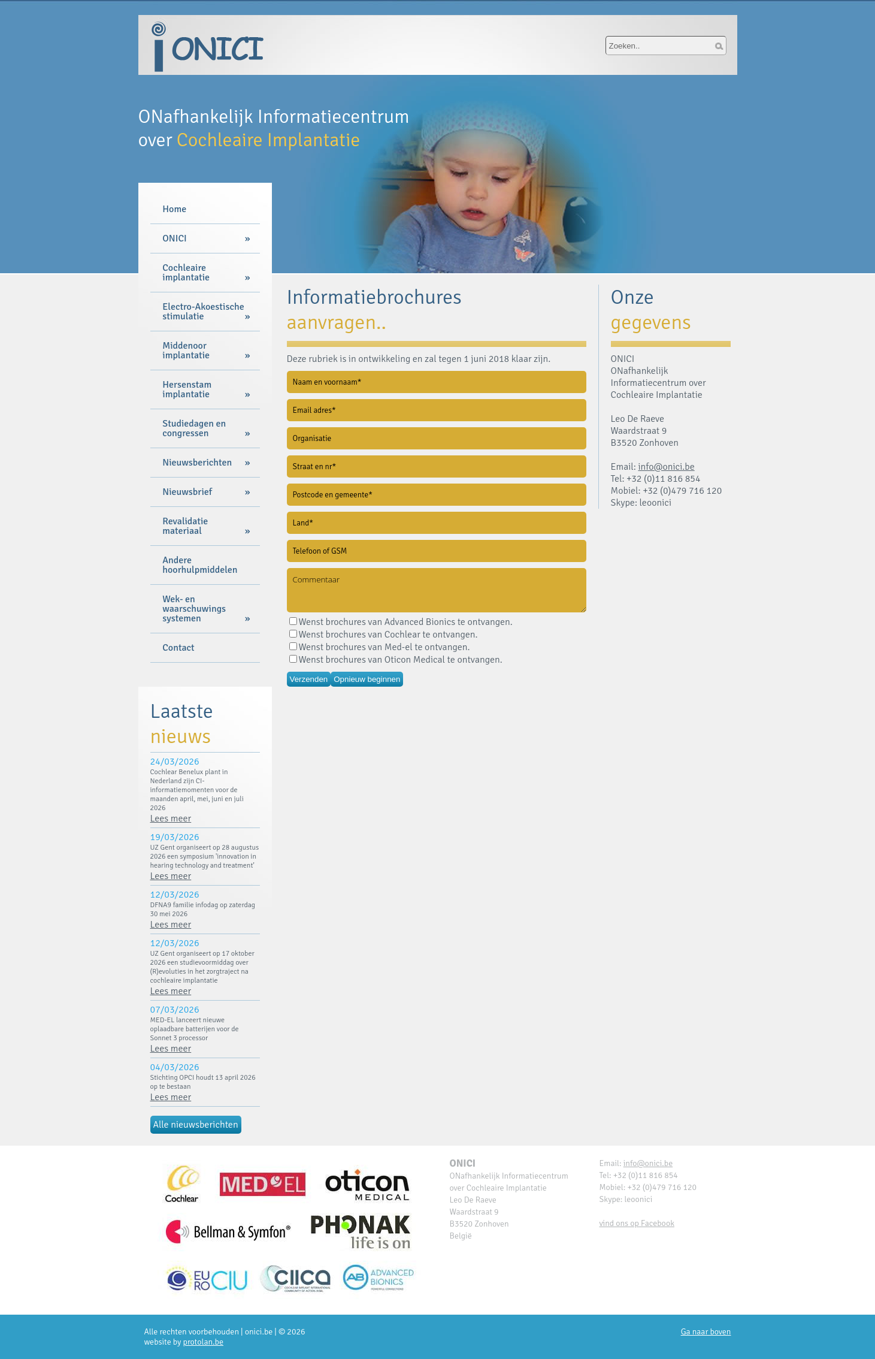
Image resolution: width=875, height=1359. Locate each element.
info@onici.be (666, 467)
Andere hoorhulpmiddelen (199, 565)
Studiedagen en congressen (194, 428)
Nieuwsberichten (197, 463)
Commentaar (436, 590)
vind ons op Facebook (637, 1223)
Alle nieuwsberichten (195, 1125)
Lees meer (171, 819)
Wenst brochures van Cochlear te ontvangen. (383, 635)
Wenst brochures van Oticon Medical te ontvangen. (395, 660)
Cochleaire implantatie (186, 272)
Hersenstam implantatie (186, 389)
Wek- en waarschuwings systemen (194, 608)
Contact (178, 648)
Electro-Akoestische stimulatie (203, 311)
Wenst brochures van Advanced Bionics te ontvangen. (401, 622)
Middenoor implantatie (186, 350)
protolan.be (203, 1342)
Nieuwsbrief (187, 492)
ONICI (174, 238)
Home (174, 209)
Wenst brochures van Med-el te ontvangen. (379, 647)
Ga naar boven (706, 1332)
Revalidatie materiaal (185, 526)
